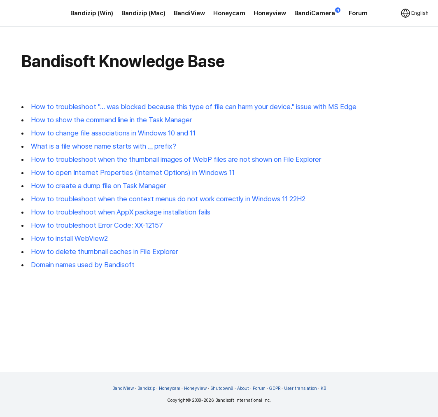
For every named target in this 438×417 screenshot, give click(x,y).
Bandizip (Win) (91, 13)
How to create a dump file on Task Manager (98, 186)
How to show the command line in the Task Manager (111, 120)
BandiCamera (317, 12)
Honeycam (229, 13)
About (243, 388)
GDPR (274, 388)
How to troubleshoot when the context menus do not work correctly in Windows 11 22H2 (168, 199)
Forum (358, 13)
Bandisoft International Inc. (243, 400)
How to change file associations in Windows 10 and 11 (113, 133)
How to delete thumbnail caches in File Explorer (104, 251)
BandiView (189, 13)
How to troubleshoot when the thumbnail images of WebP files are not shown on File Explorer (176, 159)
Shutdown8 (221, 388)
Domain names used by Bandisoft (83, 265)
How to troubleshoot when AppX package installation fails (120, 212)
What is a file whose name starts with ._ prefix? (103, 146)
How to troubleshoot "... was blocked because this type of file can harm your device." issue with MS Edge (193, 107)
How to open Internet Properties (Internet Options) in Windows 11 (133, 172)
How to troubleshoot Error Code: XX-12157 (97, 225)
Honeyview (270, 13)
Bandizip (146, 388)
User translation (300, 388)
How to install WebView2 (69, 238)
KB (323, 388)
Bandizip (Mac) (143, 13)
